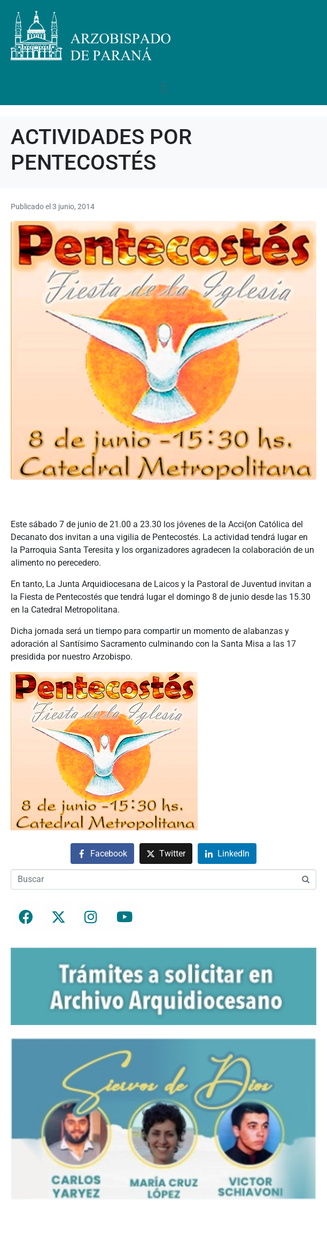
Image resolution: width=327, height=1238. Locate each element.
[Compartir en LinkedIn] (227, 853)
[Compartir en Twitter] (165, 853)
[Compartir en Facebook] (102, 853)
